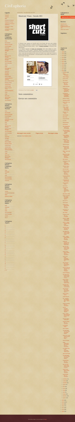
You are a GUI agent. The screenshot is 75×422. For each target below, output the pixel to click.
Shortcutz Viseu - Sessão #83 (66, 319)
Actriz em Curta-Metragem (8, 59)
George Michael (66, 118)
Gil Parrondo (65, 124)
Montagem (7, 72)
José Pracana (65, 114)
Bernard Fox (65, 200)
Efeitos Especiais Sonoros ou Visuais (8, 149)
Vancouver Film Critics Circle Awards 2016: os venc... (66, 148)
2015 (63, 400)
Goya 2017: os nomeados (66, 210)
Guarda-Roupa (8, 84)
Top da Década (8, 100)
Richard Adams (66, 122)
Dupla (6, 66)
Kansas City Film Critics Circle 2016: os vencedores (66, 172)
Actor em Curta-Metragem (8, 56)
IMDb (6, 18)
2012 (63, 405)
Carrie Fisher (65, 105)
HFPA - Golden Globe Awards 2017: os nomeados (66, 238)
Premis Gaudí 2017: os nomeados (65, 83)
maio (64, 390)
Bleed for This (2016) (65, 113)
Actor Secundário (8, 61)
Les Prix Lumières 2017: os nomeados (66, 177)
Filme (6, 40)
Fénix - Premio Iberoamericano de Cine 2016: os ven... (66, 315)
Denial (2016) (65, 78)
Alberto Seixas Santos (65, 294)
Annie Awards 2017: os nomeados (65, 375)
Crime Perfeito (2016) (65, 183)
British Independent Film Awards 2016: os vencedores (66, 344)
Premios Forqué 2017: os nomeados (66, 215)
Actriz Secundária (8, 63)
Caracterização (8, 86)
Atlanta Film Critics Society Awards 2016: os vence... (66, 337)
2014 (63, 402)
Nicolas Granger (66, 340)
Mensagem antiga (53, 133)
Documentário (7, 42)
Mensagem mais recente (24, 133)
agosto (64, 384)
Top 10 (6, 217)
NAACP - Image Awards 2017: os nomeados (66, 219)
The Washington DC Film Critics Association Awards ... (66, 332)
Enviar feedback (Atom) (26, 135)
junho (64, 388)
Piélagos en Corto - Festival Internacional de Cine (65, 26)
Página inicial (39, 133)
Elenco (6, 64)
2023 (63, 57)
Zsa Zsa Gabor (66, 169)
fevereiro (65, 395)
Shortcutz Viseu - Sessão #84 (66, 167)
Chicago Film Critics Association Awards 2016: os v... (66, 189)
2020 (63, 63)
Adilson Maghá (66, 76)
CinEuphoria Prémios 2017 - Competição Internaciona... (66, 95)
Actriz (6, 54)
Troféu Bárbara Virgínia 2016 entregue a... (66, 136)
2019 (63, 65)
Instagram (7, 16)
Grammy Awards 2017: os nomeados (66, 322)
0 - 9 (6, 270)
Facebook (7, 15)
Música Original (8, 76)
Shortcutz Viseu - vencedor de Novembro (66, 228)
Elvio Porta (65, 116)
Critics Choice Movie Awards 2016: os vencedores (66, 253)
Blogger (45, 419)
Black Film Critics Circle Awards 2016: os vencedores (66, 156)
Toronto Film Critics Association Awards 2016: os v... (66, 258)
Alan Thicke (65, 212)
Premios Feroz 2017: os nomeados (66, 361)
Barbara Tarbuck (66, 98)
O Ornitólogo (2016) (65, 326)
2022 (63, 59)
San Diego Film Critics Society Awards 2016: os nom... (66, 276)
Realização (7, 47)
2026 (63, 51)
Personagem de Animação (8, 69)
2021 (63, 61)
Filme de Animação (8, 44)
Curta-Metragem (8, 46)
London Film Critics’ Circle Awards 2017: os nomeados (66, 141)
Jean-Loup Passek (66, 353)
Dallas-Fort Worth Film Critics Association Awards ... (66, 197)
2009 (63, 411)
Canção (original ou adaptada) (9, 79)
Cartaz (6, 92)
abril (64, 392)
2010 (63, 409)
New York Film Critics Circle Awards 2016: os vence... (66, 366)
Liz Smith (64, 120)
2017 (63, 68)
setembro (65, 382)
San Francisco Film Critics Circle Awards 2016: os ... (66, 264)
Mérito (6, 194)
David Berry (65, 185)
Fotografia (7, 74)
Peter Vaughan (66, 328)
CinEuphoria (15, 6)
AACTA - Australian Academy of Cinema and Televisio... (66, 309)
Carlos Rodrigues (66, 272)
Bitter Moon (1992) (66, 193)
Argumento (7, 71)
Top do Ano (7, 95)
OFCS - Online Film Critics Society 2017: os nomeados (66, 109)
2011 (63, 407)
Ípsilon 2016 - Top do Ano (66, 103)
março (64, 394)
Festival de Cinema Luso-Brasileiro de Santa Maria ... (66, 243)
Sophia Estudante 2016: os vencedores (66, 304)
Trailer (6, 94)
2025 (63, 53)
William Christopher (65, 74)
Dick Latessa (65, 159)
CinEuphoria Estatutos (9, 20)
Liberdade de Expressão (9, 192)
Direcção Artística (8, 82)
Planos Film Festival (64, 29)
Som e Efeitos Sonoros (9, 80)
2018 (63, 66)
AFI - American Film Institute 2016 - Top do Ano (66, 300)
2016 (63, 70)
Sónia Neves (65, 202)
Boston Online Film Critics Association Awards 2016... (66, 281)
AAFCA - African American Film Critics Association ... (66, 224)
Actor (6, 52)
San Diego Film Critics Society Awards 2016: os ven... (66, 233)
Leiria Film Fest (64, 24)
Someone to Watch (8, 196)
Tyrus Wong (65, 80)
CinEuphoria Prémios (9, 21)
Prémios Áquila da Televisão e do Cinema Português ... (66, 269)
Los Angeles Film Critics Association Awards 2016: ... (66, 350)
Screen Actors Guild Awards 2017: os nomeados (66, 206)
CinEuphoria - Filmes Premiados (9, 27)
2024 (63, 55)
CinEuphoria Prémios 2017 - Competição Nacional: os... (66, 90)
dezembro (65, 72)
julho (64, 386)
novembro (65, 378)
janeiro (64, 397)
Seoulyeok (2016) (66, 100)
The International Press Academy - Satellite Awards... (66, 132)
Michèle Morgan (66, 144)
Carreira (6, 191)
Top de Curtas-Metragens (8, 98)
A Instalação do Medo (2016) (66, 180)
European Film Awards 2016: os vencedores (66, 285)
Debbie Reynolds (66, 86)
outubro (64, 380)
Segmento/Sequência (9, 90)
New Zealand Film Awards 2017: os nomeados (66, 127)
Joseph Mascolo (66, 296)
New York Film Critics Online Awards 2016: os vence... (66, 248)
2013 (63, 403)
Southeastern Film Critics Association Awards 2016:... (66, 163)
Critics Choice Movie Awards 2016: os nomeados (66, 371)
